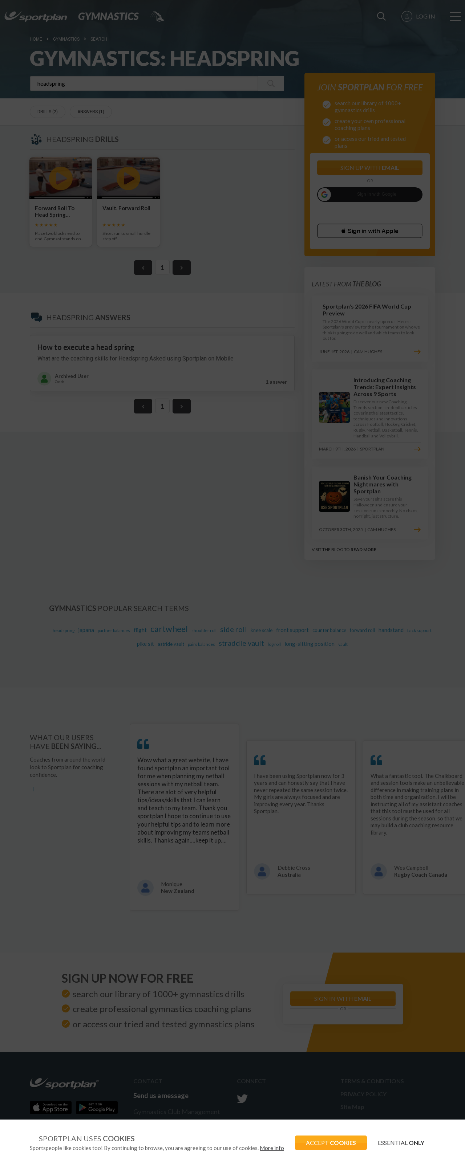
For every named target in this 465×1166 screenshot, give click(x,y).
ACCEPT (331, 1142)
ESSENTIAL (401, 1142)
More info (272, 1148)
